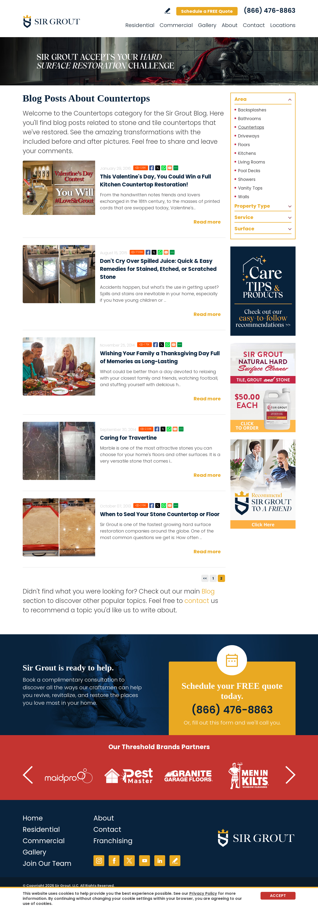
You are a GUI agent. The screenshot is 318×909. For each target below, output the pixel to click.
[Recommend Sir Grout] (263, 484)
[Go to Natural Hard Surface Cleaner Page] (263, 387)
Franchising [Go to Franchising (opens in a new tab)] (113, 841)
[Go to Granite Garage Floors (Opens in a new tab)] (188, 776)
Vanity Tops (250, 188)
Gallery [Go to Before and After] (34, 852)
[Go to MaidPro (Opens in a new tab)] (69, 776)
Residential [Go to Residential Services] (139, 25)
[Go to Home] (66, 21)
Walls (243, 197)
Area (240, 99)
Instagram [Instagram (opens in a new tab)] (98, 860)
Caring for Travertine (128, 438)
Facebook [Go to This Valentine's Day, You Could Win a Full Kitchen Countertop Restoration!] (151, 167)
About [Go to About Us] (103, 818)
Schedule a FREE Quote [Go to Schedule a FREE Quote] (207, 11)
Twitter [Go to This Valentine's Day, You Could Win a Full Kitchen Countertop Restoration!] (157, 167)
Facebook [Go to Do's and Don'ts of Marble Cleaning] (157, 429)
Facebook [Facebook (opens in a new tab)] (114, 860)
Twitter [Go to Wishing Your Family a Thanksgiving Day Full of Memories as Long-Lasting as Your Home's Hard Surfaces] (161, 344)
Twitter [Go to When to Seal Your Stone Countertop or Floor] (157, 505)
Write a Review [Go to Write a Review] (167, 11)
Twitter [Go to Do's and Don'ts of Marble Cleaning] (163, 429)
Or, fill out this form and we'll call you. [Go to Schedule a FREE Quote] (232, 722)
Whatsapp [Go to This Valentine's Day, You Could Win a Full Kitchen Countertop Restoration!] (163, 167)
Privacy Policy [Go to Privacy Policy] (203, 893)
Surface (244, 228)
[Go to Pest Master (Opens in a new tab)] (129, 776)
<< (205, 578)
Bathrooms (249, 119)
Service (243, 217)
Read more (207, 222)
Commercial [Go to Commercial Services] (176, 25)
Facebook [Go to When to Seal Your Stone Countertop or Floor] (151, 505)
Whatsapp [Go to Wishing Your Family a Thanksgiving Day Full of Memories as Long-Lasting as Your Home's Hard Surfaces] (167, 344)
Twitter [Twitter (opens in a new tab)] (129, 860)
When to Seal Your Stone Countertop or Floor (159, 514)
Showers (246, 179)
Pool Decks (249, 171)
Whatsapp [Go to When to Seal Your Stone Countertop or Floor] (163, 505)
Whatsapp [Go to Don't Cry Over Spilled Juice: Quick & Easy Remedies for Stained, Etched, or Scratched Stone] (160, 252)
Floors (244, 145)
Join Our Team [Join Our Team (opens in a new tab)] (47, 863)
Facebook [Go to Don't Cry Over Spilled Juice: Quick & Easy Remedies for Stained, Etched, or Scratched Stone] (148, 252)
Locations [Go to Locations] (283, 25)
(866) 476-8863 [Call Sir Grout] (270, 10)
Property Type (252, 206)
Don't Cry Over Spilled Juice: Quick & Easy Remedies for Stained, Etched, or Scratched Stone (158, 269)
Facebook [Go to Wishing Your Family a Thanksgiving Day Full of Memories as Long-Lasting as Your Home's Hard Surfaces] (155, 344)
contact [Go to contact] (196, 600)
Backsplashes (252, 110)
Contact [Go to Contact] (254, 25)
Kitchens (247, 153)
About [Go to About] (230, 25)
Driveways (248, 136)
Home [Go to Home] (33, 818)
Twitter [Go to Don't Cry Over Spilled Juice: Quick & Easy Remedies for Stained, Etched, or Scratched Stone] (154, 252)
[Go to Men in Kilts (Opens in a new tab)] (248, 776)
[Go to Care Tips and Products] (263, 291)
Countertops (251, 127)
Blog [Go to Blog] (208, 591)
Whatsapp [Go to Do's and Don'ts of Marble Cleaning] (169, 429)
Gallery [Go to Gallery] (207, 25)
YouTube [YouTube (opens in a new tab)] (144, 860)
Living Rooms (251, 162)
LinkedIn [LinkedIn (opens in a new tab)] (159, 860)
